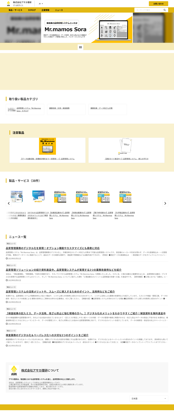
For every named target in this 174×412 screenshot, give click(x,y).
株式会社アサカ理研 (34, 370)
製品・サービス (15, 9)
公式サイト (18, 5)
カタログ (32, 9)
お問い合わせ (158, 3)
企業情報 (45, 9)
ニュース (59, 9)
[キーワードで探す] (164, 10)
